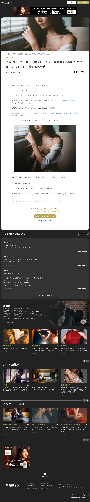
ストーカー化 (16, 121)
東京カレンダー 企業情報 (32, 488)
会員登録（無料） (82, 2)
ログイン (71, 2)
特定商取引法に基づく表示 (46, 488)
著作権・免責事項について (46, 485)
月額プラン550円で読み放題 (45, 216)
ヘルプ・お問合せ (30, 483)
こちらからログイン (48, 221)
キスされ (29, 108)
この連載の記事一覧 (10, 322)
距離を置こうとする (39, 113)
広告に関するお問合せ (31, 485)
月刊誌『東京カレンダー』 (62, 482)
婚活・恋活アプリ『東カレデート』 (64, 484)
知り (30, 113)
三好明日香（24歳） (35, 100)
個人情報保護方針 (44, 483)
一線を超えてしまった (61, 113)
